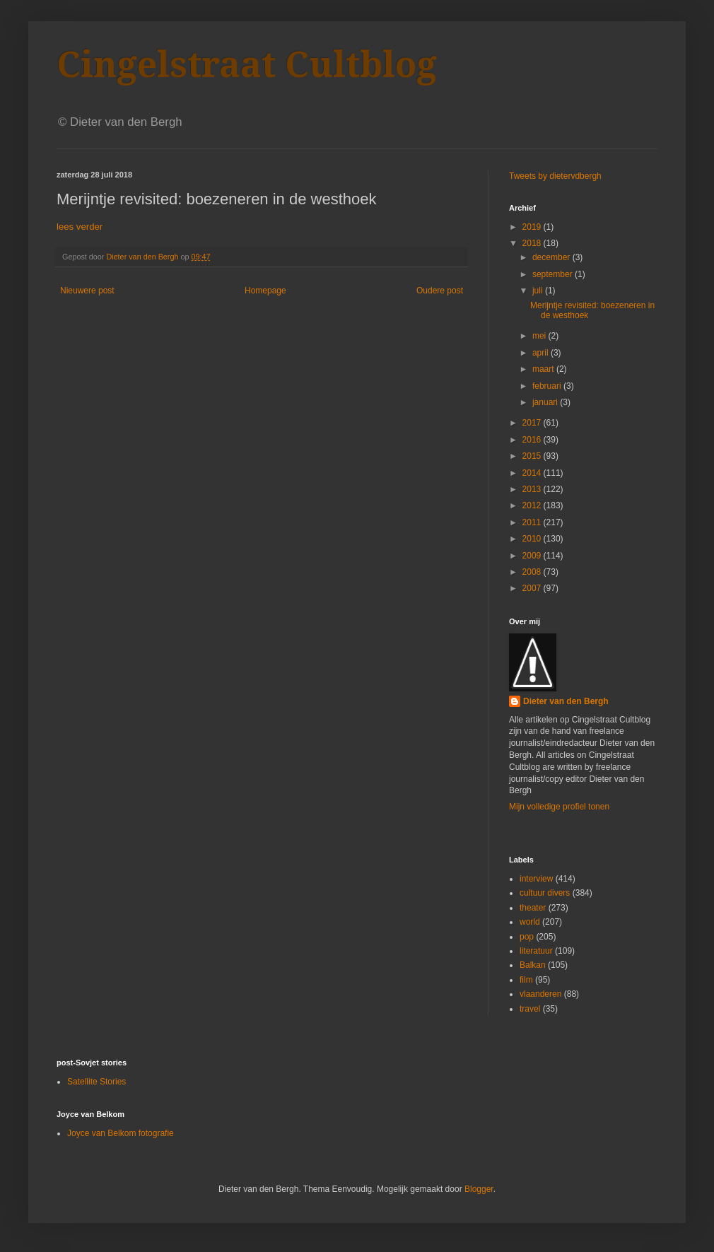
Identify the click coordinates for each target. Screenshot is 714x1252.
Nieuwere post (87, 291)
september (553, 274)
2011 (533, 522)
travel (530, 1009)
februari (547, 386)
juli (538, 291)
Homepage (265, 291)
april (541, 353)
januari (546, 402)
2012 (533, 505)
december (552, 257)
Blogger (478, 1189)
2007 (533, 588)
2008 (533, 572)
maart (544, 369)
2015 (533, 456)
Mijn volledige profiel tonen (559, 807)
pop (527, 937)
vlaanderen (540, 994)
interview (536, 879)
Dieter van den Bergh (566, 701)
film (526, 980)
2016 (533, 440)
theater (533, 908)
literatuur (536, 951)
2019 (533, 227)
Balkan (533, 965)
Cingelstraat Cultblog (247, 65)
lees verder (80, 226)
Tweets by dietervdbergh (555, 176)
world (530, 922)
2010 (533, 539)
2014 (533, 473)
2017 (533, 423)
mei (540, 336)
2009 (533, 556)
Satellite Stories (96, 1082)
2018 (533, 243)
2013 (533, 489)
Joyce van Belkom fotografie (120, 1133)
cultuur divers (545, 893)
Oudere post (439, 291)
